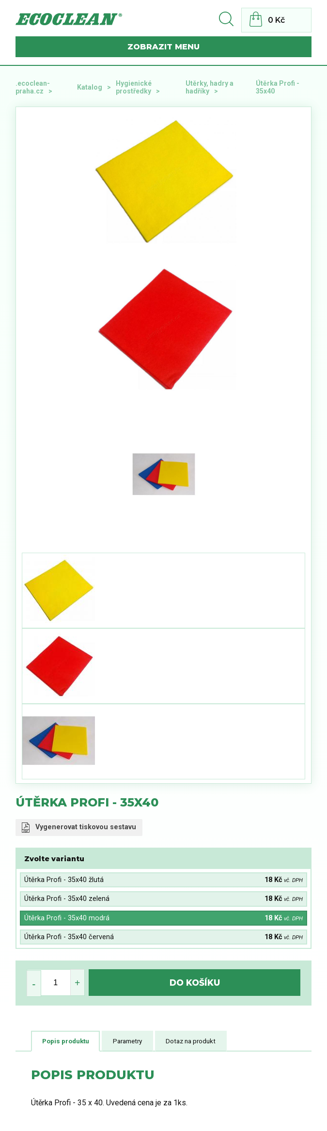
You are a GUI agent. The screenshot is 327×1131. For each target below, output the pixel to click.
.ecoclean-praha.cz (33, 87)
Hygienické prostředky (134, 87)
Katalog (89, 87)
